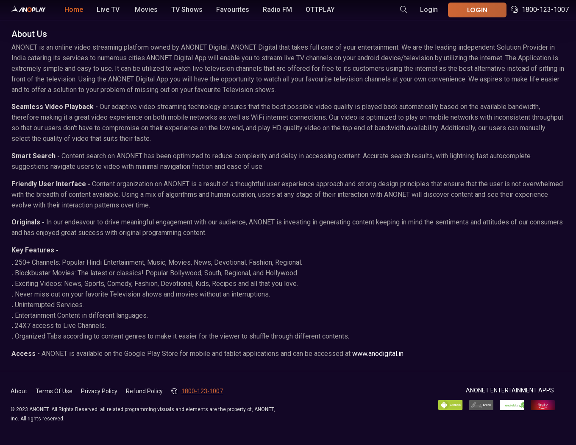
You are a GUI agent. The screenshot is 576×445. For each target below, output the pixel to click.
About (19, 391)
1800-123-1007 (540, 10)
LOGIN (477, 10)
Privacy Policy (99, 391)
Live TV (108, 10)
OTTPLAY (320, 10)
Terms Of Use (54, 391)
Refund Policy (144, 391)
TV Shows (187, 10)
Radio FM (277, 10)
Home (73, 10)
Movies (146, 10)
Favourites (232, 10)
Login (429, 10)
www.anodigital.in (377, 354)
